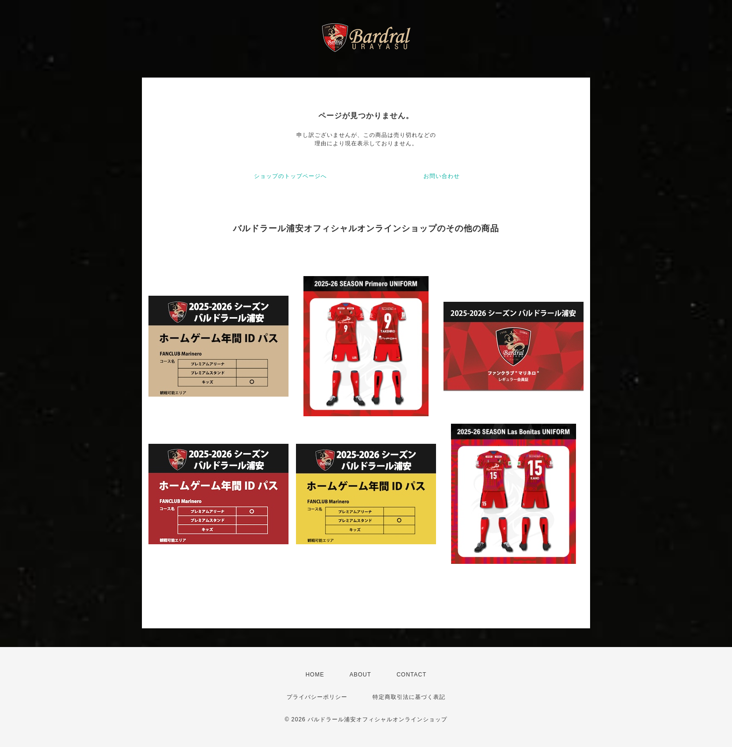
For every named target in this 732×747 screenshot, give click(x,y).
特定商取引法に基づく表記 (409, 697)
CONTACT (411, 674)
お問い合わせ (441, 176)
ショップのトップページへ (290, 176)
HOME (314, 674)
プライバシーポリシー (317, 697)
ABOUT (360, 674)
